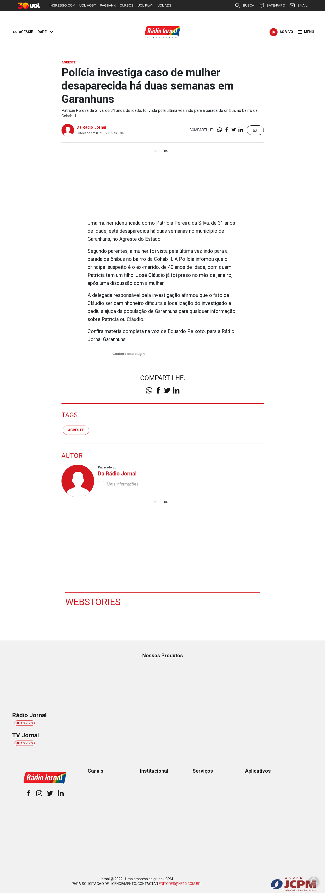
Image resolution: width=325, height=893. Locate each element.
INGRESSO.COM (62, 5)
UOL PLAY (145, 5)
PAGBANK (108, 5)
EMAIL (298, 6)
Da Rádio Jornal (91, 127)
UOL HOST (87, 5)
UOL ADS (164, 5)
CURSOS (127, 5)
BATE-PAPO (271, 6)
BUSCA (244, 6)
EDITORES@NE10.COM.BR (180, 883)
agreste (76, 430)
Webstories (93, 601)
